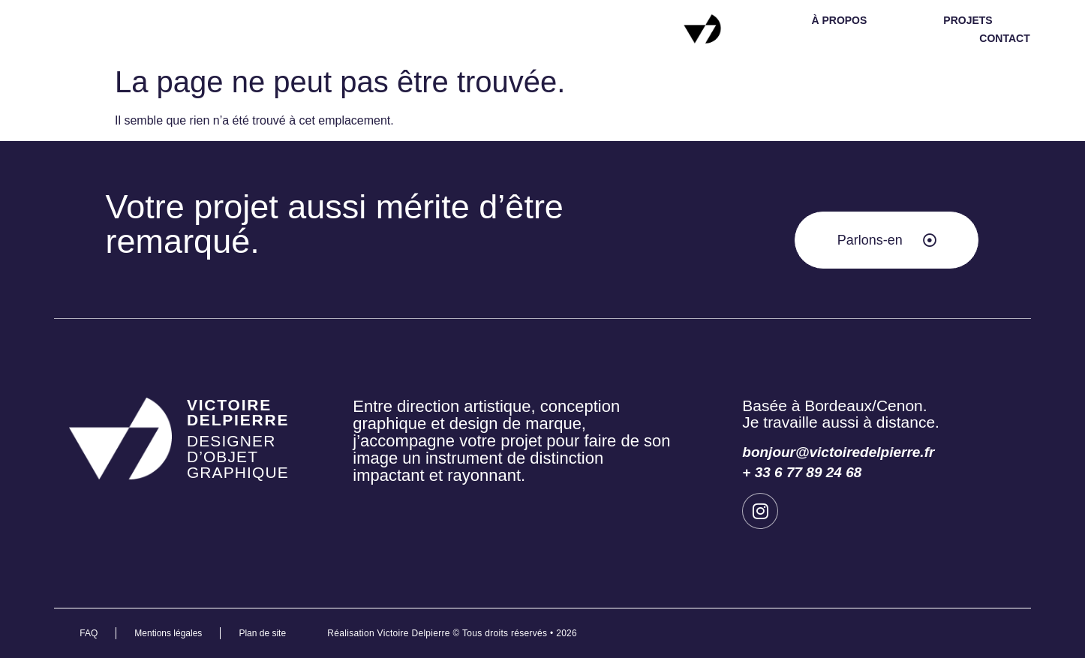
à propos (839, 20)
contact (1004, 38)
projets (967, 20)
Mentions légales (168, 633)
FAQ (89, 633)
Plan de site (262, 633)
